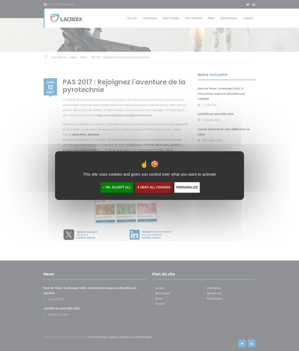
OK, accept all (116, 187)
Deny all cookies (153, 187)
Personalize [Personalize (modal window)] (187, 187)
